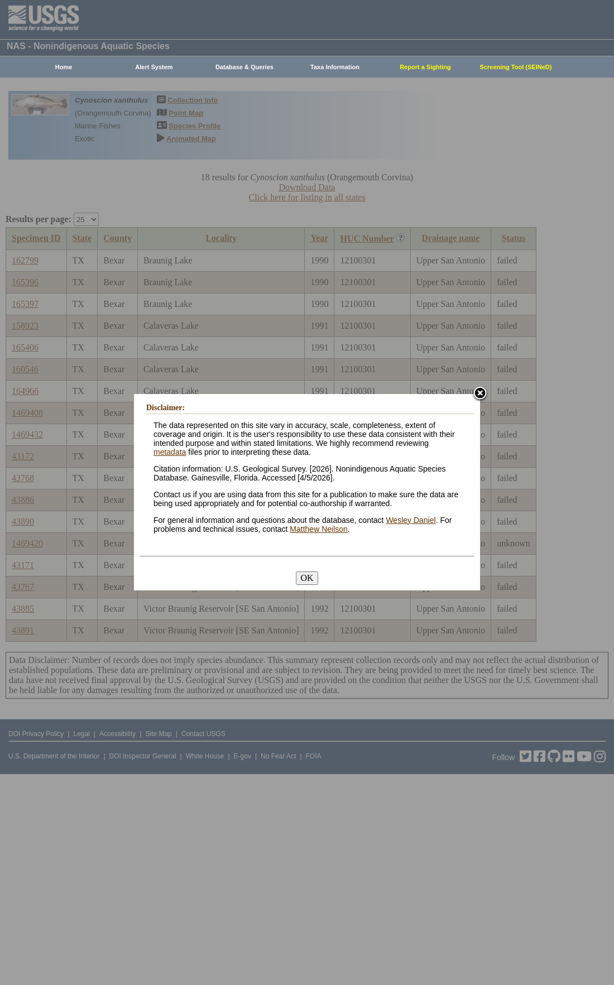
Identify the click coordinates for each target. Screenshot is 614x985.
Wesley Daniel (410, 520)
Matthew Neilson (319, 529)
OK (306, 578)
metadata (170, 452)
